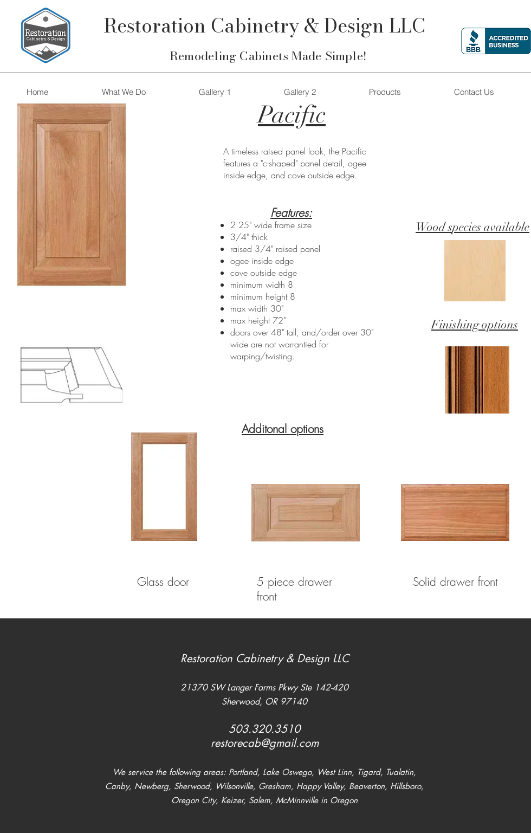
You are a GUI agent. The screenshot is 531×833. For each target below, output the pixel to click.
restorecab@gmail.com (265, 743)
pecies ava (477, 226)
